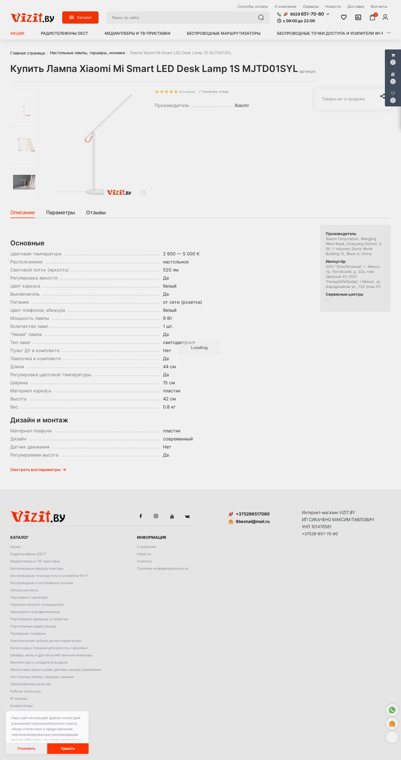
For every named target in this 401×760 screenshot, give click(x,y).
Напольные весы (24, 590)
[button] (392, 737)
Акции (17, 33)
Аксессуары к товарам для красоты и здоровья (48, 648)
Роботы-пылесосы (25, 691)
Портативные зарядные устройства (39, 619)
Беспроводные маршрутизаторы (223, 33)
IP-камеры (18, 698)
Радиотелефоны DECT (64, 33)
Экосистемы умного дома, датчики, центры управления (55, 669)
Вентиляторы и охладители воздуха (38, 662)
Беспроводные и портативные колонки (41, 583)
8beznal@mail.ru (253, 521)
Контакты (144, 561)
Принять (68, 748)
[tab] (25, 212)
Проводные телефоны (28, 633)
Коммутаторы (21, 706)
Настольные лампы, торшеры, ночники (42, 677)
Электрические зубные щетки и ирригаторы (45, 641)
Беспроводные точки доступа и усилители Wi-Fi (331, 33)
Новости (144, 554)
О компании (146, 547)
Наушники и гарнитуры (29, 597)
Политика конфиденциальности (162, 568)
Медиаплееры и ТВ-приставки (137, 33)
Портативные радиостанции (33, 626)
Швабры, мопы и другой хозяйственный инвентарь (51, 655)
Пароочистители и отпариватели (36, 604)
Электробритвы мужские (30, 684)
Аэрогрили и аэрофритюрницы (35, 612)
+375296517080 (249, 514)
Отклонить (26, 748)
